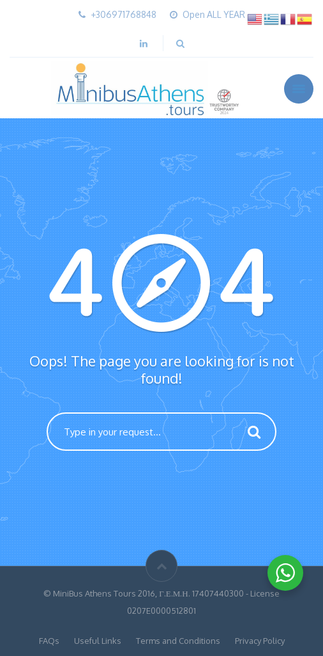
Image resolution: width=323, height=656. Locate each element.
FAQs (49, 641)
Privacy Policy (260, 641)
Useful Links (97, 641)
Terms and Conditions (178, 641)
